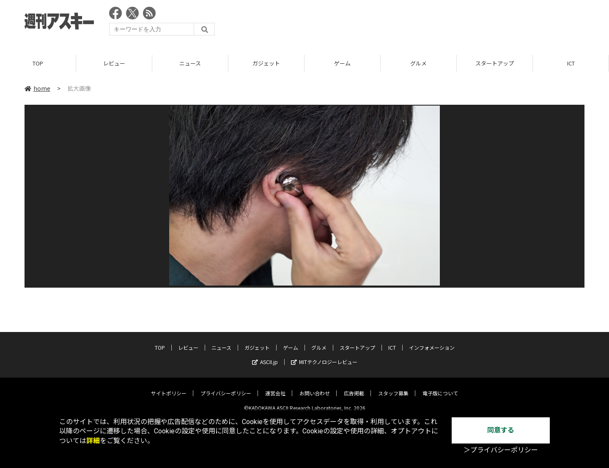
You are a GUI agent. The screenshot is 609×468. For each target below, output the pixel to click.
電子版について (440, 386)
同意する (500, 430)
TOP (38, 63)
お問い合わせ (314, 386)
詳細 (93, 441)
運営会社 (275, 386)
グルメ (418, 63)
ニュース (190, 63)
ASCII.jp (265, 355)
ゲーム (342, 63)
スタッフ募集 (393, 386)
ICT (571, 63)
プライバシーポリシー (225, 386)
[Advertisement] (430, 23)
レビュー (114, 63)
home (37, 88)
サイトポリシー (169, 386)
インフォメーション (432, 341)
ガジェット (266, 63)
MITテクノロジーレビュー (324, 355)
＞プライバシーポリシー (501, 450)
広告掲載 (354, 386)
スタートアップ (494, 63)
